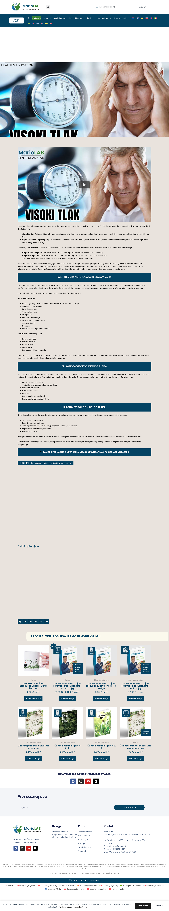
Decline (159, 906)
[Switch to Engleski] (139, 18)
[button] (48, 7)
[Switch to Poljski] (148, 18)
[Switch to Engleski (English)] (26, 885)
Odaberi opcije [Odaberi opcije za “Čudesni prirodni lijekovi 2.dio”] (67, 758)
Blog (71, 18)
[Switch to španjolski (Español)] (97, 889)
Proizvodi (82, 851)
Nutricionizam (105, 18)
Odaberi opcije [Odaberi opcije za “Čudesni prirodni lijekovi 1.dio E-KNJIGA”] (33, 758)
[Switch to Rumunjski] (152, 18)
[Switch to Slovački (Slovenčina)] (74, 889)
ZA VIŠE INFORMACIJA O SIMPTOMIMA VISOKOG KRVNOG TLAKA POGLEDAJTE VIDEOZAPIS (84, 452)
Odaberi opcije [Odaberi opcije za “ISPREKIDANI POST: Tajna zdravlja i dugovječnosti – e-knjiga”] (101, 698)
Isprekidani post (61, 18)
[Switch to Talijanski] (156, 18)
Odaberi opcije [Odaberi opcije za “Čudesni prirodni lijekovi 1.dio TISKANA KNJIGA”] (135, 758)
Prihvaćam (143, 906)
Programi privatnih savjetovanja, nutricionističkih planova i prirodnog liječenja (63, 836)
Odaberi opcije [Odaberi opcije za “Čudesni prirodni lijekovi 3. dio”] (101, 758)
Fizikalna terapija (123, 18)
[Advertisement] (84, 44)
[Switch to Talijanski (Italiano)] (108, 885)
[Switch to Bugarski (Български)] (130, 885)
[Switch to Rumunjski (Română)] (87, 885)
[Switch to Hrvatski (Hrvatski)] (10, 885)
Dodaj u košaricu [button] (33, 698)
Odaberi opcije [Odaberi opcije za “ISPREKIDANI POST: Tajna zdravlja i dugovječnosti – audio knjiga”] (135, 698)
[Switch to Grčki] (38, 23)
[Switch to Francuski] (34, 23)
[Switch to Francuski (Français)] (153, 885)
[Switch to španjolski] (47, 23)
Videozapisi (79, 18)
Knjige (48, 18)
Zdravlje (91, 18)
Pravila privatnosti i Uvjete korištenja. (73, 907)
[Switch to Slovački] (43, 23)
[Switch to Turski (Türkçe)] (116, 889)
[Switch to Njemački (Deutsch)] (47, 885)
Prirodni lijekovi (84, 839)
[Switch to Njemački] (143, 18)
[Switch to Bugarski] (30, 23)
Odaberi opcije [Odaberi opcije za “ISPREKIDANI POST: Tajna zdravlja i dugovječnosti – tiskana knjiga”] (67, 698)
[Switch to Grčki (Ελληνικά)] (53, 889)
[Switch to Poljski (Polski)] (66, 885)
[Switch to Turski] (52, 23)
